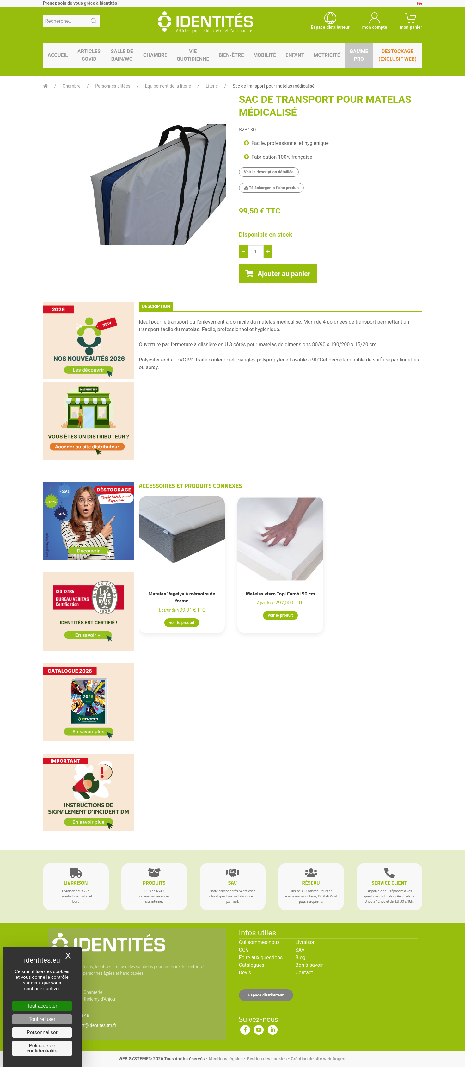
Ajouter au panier (278, 273)
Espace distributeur (266, 995)
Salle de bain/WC (122, 55)
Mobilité (264, 55)
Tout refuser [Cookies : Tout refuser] (42, 1019)
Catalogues (252, 965)
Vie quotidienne (193, 55)
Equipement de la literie (168, 86)
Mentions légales (226, 1058)
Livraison (305, 942)
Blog (300, 957)
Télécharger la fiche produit (271, 187)
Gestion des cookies (267, 1058)
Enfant (294, 55)
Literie (212, 86)
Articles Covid (89, 55)
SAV (299, 950)
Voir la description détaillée (269, 172)
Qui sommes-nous (259, 942)
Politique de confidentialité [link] (42, 1048)
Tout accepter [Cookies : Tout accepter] (42, 1005)
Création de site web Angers (319, 1058)
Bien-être (231, 55)
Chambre (155, 55)
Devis (245, 973)
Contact (304, 973)
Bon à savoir (309, 965)
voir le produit (181, 622)
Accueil (58, 55)
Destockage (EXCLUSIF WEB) (397, 55)
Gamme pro (359, 55)
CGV (244, 950)
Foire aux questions (261, 957)
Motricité (327, 55)
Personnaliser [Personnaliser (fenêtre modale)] (42, 1032)
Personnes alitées (112, 86)
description (156, 306)
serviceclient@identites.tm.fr (88, 1025)
